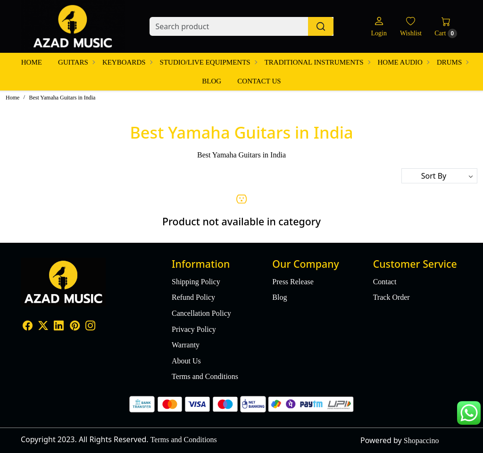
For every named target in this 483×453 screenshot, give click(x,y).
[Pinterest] (75, 326)
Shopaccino (421, 441)
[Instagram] (90, 326)
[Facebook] (27, 326)
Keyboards (127, 62)
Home (31, 62)
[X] (43, 326)
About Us (186, 361)
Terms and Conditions (205, 376)
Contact (385, 282)
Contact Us (259, 81)
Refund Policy (193, 297)
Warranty (186, 345)
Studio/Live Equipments (208, 62)
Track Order (391, 297)
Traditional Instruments (317, 62)
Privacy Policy (194, 329)
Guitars (76, 62)
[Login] (378, 26)
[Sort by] (439, 175)
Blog (211, 81)
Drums (452, 62)
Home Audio (403, 62)
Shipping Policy (196, 282)
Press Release (293, 282)
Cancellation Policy (201, 313)
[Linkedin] (59, 326)
